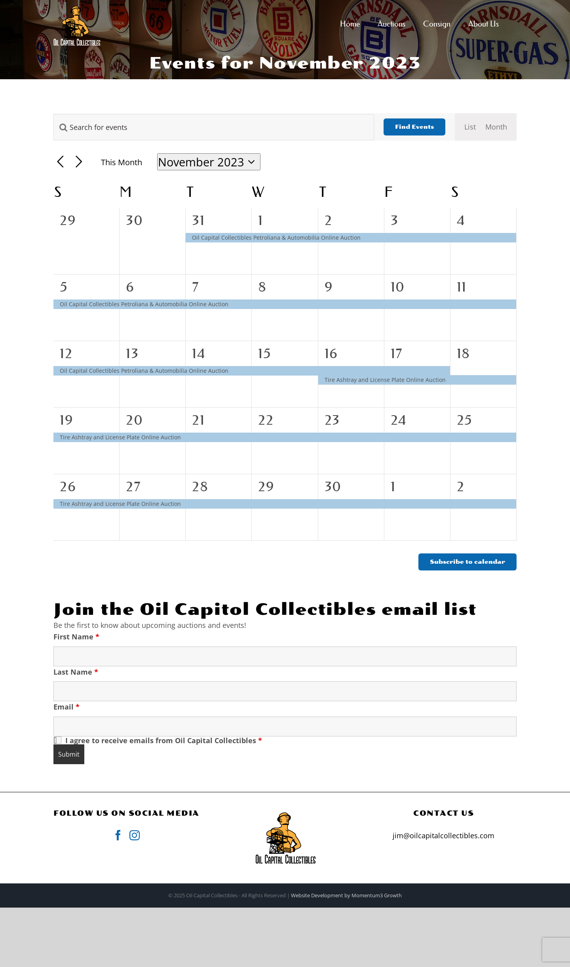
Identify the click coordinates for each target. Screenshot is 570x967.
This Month (121, 162)
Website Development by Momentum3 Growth (346, 895)
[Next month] (79, 162)
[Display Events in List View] (470, 127)
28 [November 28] (200, 486)
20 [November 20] (134, 420)
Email (66, 706)
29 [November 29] (266, 486)
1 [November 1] (260, 220)
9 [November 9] (329, 286)
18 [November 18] (463, 353)
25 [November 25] (465, 420)
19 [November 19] (66, 420)
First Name (76, 636)
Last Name (75, 672)
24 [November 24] (399, 420)
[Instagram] (134, 835)
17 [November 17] (397, 353)
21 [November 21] (198, 420)
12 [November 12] (66, 353)
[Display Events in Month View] (496, 127)
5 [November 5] (64, 286)
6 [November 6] (130, 286)
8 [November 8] (262, 286)
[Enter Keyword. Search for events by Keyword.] (213, 127)
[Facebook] (118, 835)
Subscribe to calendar (467, 562)
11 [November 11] (462, 286)
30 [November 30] (333, 486)
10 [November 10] (398, 286)
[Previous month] (60, 162)
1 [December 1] (393, 486)
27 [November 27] (133, 486)
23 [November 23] (332, 420)
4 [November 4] (461, 220)
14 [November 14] (198, 353)
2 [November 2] (328, 220)
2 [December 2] (461, 486)
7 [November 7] (196, 286)
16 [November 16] (331, 353)
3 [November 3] (395, 220)
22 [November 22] (266, 420)
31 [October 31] (198, 220)
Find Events (414, 127)
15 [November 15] (264, 353)
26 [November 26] (68, 486)
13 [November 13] (132, 353)
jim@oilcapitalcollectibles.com (443, 835)
